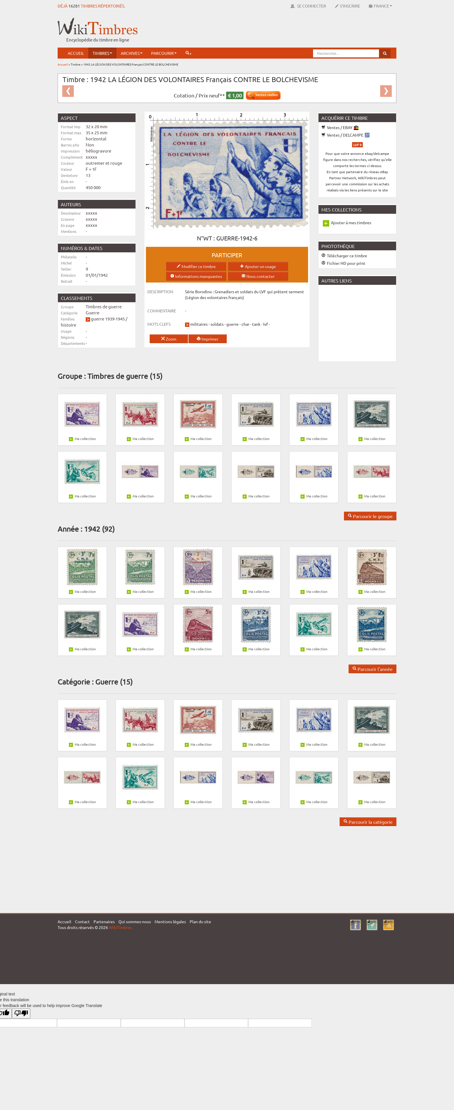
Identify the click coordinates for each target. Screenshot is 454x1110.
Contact (82, 921)
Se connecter (308, 5)
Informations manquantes (196, 276)
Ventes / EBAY (339, 127)
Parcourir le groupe (370, 516)
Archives (131, 53)
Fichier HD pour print (343, 263)
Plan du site (200, 921)
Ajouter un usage (258, 266)
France (380, 5)
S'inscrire (347, 5)
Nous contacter (257, 276)
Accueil (76, 53)
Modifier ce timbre (196, 266)
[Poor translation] (21, 1013)
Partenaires (104, 921)
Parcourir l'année (372, 669)
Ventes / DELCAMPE (345, 134)
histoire (68, 324)
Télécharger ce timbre (344, 255)
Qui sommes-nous (134, 921)
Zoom (168, 338)
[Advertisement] (291, 30)
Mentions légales (170, 921)
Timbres (102, 53)
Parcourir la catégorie (368, 822)
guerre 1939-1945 (108, 318)
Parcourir (164, 53)
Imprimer (207, 338)
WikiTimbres (120, 927)
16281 (74, 5)
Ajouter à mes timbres (351, 222)
